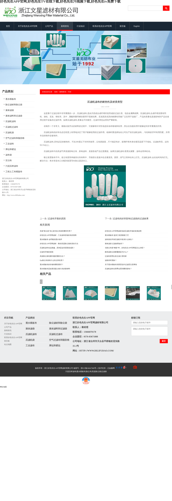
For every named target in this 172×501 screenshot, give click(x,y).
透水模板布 (10, 99)
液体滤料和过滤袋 (13, 116)
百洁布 (8, 160)
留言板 (123, 26)
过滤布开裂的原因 (57, 218)
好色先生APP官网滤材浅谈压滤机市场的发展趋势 (123, 231)
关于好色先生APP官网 (27, 26)
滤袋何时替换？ (111, 260)
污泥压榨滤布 (11, 166)
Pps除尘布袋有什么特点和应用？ (52, 260)
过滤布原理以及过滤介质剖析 (116, 256)
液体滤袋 (9, 110)
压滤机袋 (9, 132)
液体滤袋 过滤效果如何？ (114, 244)
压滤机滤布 (10, 121)
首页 (8, 26)
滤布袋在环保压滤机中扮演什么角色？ (119, 239)
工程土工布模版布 (13, 171)
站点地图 (7, 344)
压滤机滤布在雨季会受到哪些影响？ (118, 269)
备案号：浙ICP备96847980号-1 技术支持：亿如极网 (100, 368)
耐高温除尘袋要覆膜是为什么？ (116, 252)
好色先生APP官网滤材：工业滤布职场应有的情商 (58, 235)
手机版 (129, 368)
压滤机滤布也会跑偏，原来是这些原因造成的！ (57, 248)
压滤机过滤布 (11, 127)
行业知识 (81, 26)
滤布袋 (8, 155)
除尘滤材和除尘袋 (13, 105)
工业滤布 (9, 144)
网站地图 (3, 387)
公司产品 (49, 26)
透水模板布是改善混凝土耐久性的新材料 (55, 269)
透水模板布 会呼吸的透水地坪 (51, 239)
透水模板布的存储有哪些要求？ (51, 264)
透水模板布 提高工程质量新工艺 (117, 235)
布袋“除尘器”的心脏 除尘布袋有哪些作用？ (56, 231)
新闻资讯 (65, 26)
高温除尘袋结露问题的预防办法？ (52, 256)
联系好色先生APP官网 (102, 26)
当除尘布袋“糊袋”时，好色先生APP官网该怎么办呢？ (125, 248)
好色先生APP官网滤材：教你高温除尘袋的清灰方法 (59, 244)
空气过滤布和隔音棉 (14, 138)
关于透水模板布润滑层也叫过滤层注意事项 (121, 264)
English (137, 26)
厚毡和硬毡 (10, 149)
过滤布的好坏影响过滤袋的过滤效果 (131, 218)
